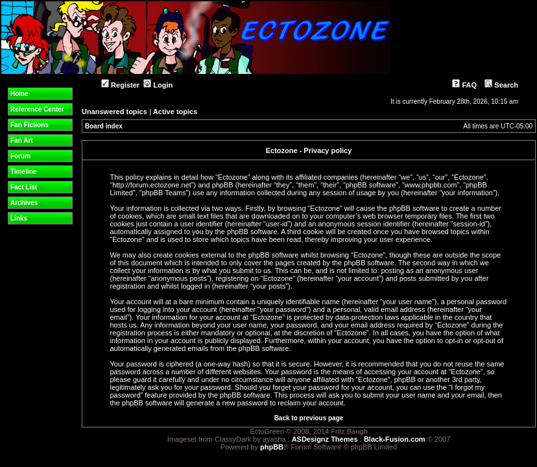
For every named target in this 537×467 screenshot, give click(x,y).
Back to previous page (309, 418)
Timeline (23, 171)
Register (120, 85)
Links (18, 218)
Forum (20, 156)
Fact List (23, 187)
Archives (24, 202)
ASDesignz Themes (325, 439)
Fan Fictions (29, 124)
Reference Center (37, 109)
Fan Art (21, 140)
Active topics (175, 111)
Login (158, 85)
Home (19, 93)
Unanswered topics (114, 111)
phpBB (271, 447)
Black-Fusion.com (394, 439)
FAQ (464, 85)
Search (501, 85)
